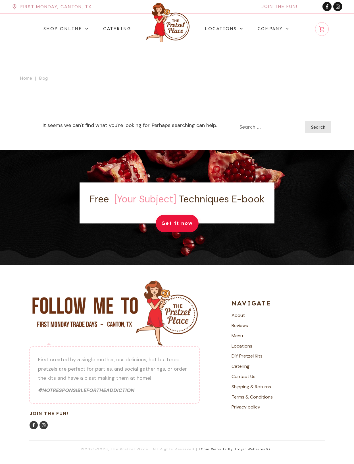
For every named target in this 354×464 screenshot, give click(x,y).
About (238, 315)
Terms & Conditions (252, 397)
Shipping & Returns (251, 387)
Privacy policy (246, 407)
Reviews (240, 326)
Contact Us (243, 376)
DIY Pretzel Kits (247, 356)
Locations (242, 346)
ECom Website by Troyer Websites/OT (236, 449)
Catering (240, 366)
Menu (237, 336)
